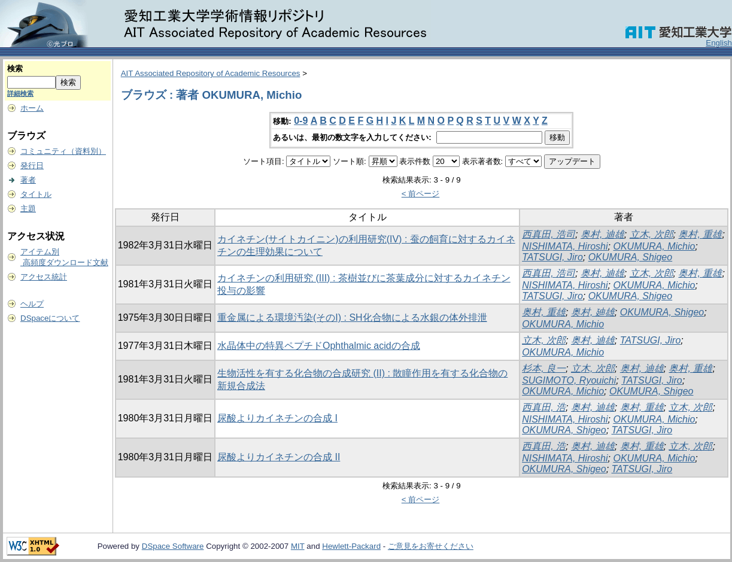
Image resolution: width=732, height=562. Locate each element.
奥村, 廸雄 (593, 312)
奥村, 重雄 (700, 234)
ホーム (32, 108)
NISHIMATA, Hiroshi (565, 246)
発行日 (32, 165)
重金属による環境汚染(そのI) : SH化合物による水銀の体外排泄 (352, 317)
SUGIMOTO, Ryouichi (569, 380)
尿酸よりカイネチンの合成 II (278, 457)
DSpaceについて (50, 318)
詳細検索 (20, 93)
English (719, 42)
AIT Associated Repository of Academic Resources (210, 73)
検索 (15, 68)
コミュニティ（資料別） (63, 151)
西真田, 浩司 (548, 234)
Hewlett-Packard (351, 546)
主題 (28, 208)
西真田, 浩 (544, 407)
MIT (298, 546)
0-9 (301, 121)
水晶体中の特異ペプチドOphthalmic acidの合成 (318, 346)
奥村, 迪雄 (602, 234)
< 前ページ (421, 193)
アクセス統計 (43, 276)
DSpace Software (173, 546)
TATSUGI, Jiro (552, 257)
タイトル (35, 194)
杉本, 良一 (544, 368)
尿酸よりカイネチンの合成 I (277, 418)
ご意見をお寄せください (430, 546)
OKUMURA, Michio (654, 246)
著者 (28, 179)
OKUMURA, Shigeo (630, 257)
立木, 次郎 (651, 234)
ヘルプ (32, 303)
